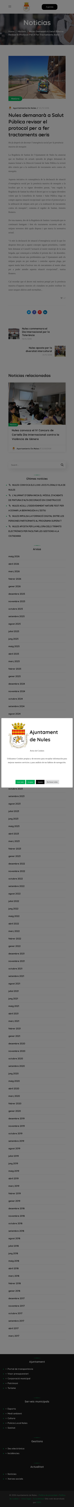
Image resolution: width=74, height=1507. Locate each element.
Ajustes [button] (40, 782)
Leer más (20, 782)
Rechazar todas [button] (52, 782)
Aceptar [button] (30, 782)
